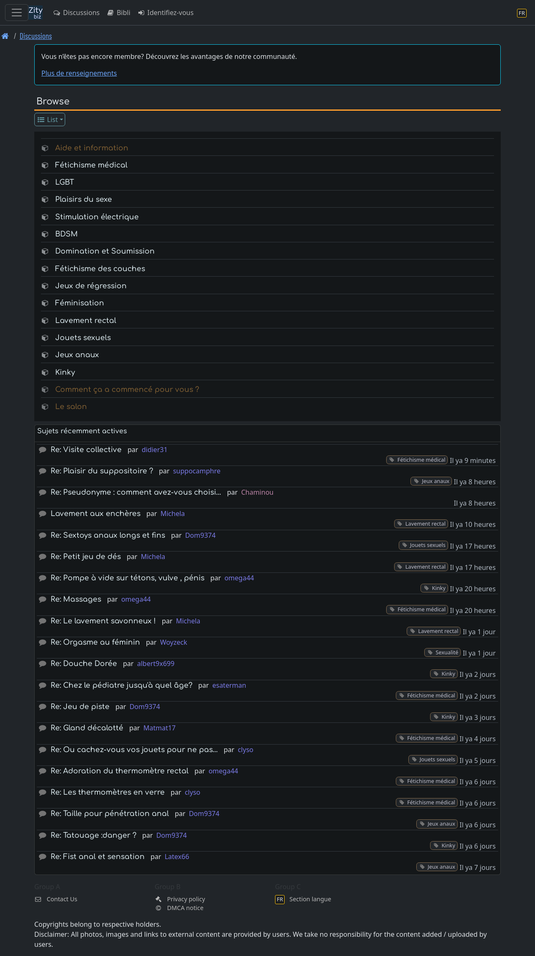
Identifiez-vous (165, 12)
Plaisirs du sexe (83, 199)
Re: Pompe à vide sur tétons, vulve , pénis (127, 578)
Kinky (65, 372)
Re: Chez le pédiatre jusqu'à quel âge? (121, 685)
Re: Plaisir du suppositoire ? (102, 471)
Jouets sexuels (83, 338)
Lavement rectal (85, 321)
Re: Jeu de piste (80, 707)
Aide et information (91, 148)
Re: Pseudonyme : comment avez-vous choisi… (136, 492)
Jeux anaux (77, 355)
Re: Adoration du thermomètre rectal (120, 771)
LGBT (64, 182)
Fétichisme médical (91, 165)
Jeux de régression (91, 286)
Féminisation (79, 303)
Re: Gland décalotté (87, 728)
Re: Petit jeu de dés (86, 557)
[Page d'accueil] (5, 36)
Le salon (71, 407)
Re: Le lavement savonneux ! (103, 621)
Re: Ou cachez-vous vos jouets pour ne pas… (134, 750)
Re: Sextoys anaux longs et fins (108, 535)
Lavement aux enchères (95, 514)
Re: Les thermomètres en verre (108, 792)
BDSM (66, 234)
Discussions (76, 12)
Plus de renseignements (79, 73)
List (47, 119)
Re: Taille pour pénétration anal (110, 814)
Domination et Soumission (105, 251)
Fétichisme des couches (100, 269)
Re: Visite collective (86, 450)
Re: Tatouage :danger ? (93, 835)
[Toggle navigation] (16, 12)
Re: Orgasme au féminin (95, 642)
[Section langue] (522, 12)
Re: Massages (76, 599)
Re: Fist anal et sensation (98, 857)
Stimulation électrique (97, 217)
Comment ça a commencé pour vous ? (127, 390)
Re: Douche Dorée (84, 664)
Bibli (118, 12)
